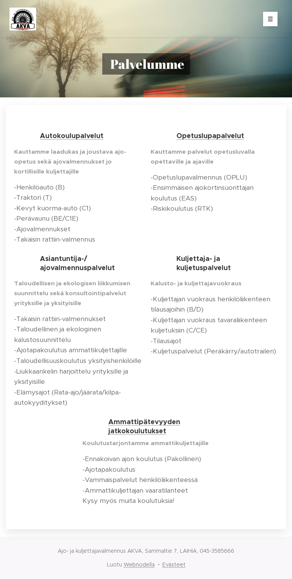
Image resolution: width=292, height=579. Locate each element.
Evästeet (174, 564)
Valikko (268, 19)
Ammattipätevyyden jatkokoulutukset (144, 426)
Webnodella (139, 564)
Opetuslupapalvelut (210, 135)
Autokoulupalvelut (71, 135)
